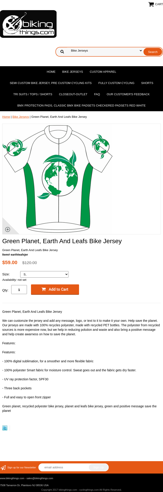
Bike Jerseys (72, 71)
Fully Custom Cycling (116, 83)
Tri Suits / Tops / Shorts (32, 94)
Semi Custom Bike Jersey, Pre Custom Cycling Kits (51, 83)
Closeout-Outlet (73, 94)
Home (51, 71)
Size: (6, 274)
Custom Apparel (103, 71)
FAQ (97, 94)
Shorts (147, 83)
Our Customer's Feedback (128, 94)
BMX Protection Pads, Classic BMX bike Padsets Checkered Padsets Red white (81, 105)
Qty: (5, 290)
